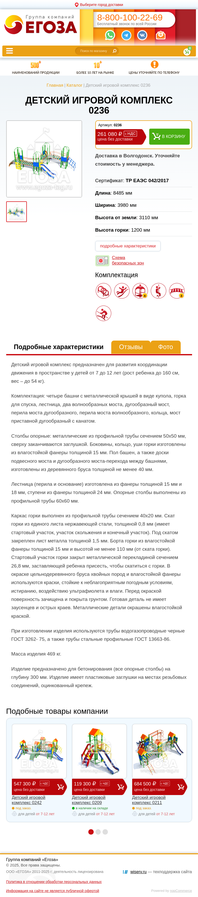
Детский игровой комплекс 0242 (28, 800)
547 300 (35, 786)
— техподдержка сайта (161, 872)
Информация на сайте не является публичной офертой (52, 891)
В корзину (173, 136)
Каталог (75, 85)
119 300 (95, 786)
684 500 (155, 786)
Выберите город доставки (101, 5)
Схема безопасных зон (128, 260)
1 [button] (91, 832)
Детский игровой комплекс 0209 (89, 800)
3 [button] (105, 832)
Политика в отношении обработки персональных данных (54, 882)
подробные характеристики (128, 246)
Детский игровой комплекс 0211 (149, 800)
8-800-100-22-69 (130, 17)
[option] (44, 159)
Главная (54, 85)
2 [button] (98, 832)
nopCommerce (181, 891)
